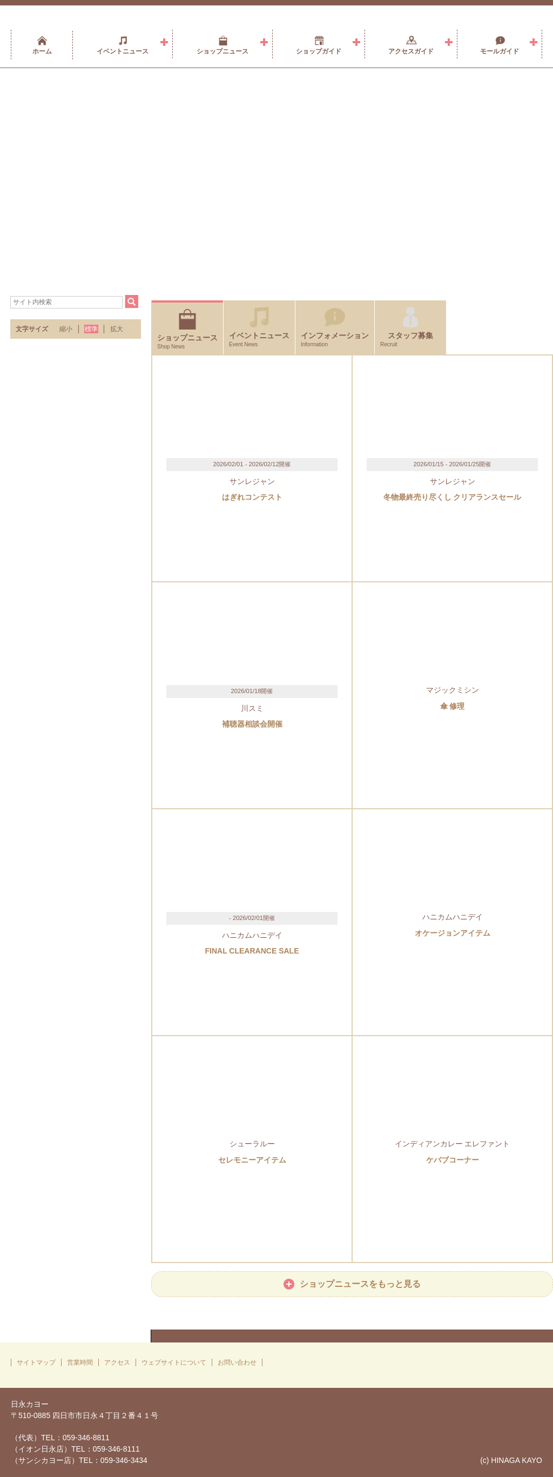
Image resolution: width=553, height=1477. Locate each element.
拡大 (116, 329)
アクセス (117, 1362)
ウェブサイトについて (173, 1362)
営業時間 (80, 1362)
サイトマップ (36, 1362)
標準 (91, 329)
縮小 (65, 329)
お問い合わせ (237, 1362)
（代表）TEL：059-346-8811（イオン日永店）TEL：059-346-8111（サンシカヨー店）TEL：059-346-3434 (79, 1449)
